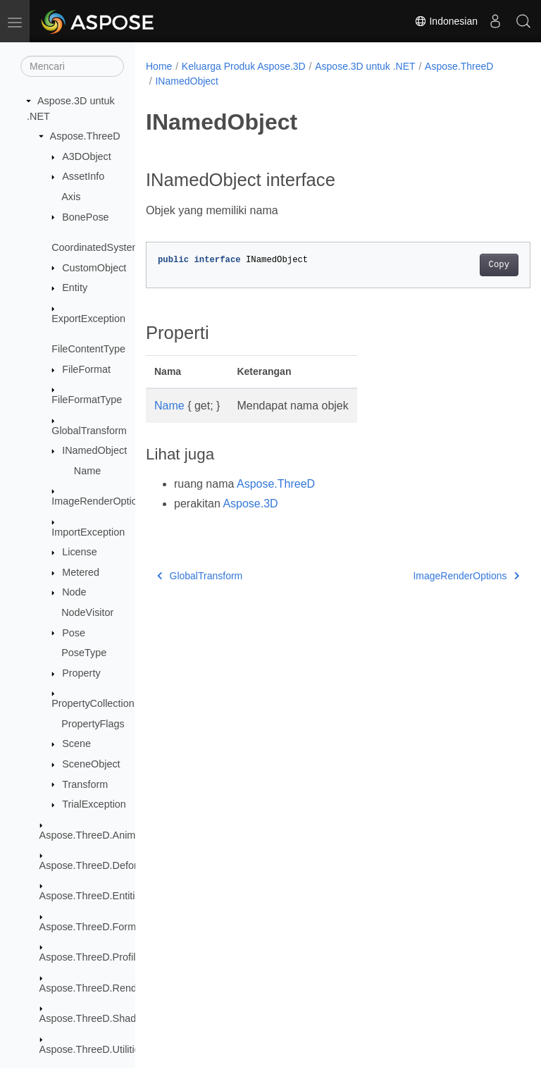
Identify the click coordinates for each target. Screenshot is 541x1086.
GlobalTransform (89, 430)
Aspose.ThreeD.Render (92, 988)
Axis (70, 196)
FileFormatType (86, 399)
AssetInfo (83, 176)
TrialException (94, 804)
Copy (471, 265)
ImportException (88, 532)
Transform (85, 784)
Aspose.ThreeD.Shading (94, 1018)
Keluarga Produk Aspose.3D (244, 66)
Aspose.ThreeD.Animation (98, 835)
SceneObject (91, 764)
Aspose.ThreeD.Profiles (93, 957)
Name (87, 470)
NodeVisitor (87, 612)
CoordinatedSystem (95, 247)
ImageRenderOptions (99, 501)
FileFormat (86, 369)
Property (81, 673)
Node (74, 592)
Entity (74, 287)
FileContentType (88, 348)
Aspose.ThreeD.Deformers (99, 865)
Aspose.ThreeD (85, 136)
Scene (76, 743)
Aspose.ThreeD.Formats (94, 926)
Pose (73, 632)
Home (159, 66)
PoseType (83, 652)
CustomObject (94, 267)
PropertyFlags (93, 723)
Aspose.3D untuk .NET (365, 66)
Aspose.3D (250, 504)
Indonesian (446, 21)
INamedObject (94, 450)
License (79, 551)
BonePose (85, 217)
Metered (80, 572)
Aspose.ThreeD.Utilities (92, 1049)
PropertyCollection (93, 703)
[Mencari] (72, 66)
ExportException (88, 318)
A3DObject (86, 156)
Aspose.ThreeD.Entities (92, 895)
